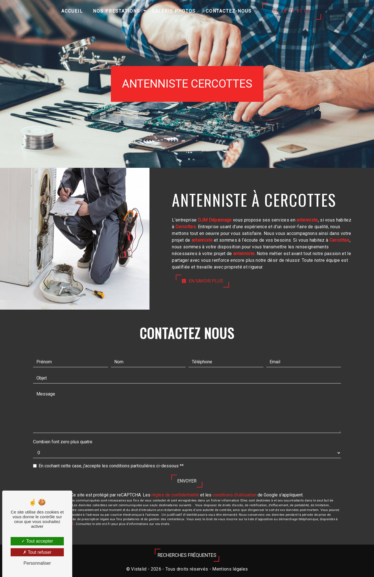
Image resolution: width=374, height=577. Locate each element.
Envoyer (187, 481)
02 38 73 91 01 (291, 11)
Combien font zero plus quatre (62, 441)
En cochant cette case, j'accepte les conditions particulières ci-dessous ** (111, 465)
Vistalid (139, 569)
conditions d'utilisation (234, 495)
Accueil (72, 11)
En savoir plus (202, 281)
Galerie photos (174, 11)
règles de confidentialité (175, 495)
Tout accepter (37, 541)
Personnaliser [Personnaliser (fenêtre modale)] (37, 563)
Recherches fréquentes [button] (187, 555)
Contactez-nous (229, 11)
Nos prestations (116, 11)
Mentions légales (229, 569)
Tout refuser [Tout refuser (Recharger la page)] (37, 552)
